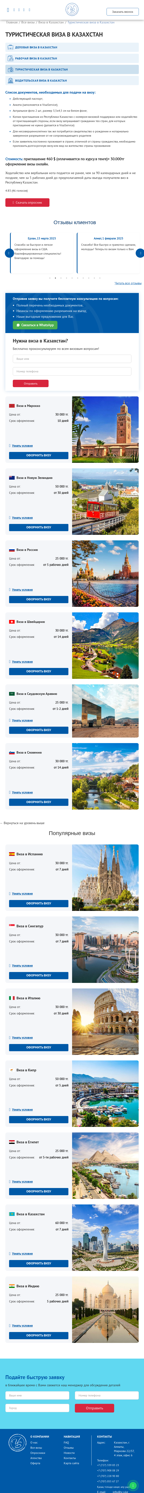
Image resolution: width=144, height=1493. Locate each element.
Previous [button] (9, 253)
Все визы (28, 22)
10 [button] (100, 278)
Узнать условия (22, 446)
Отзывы (69, 1447)
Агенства (36, 1458)
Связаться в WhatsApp (35, 325)
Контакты (70, 1458)
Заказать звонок (122, 11)
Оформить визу (38, 456)
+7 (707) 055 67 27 (108, 1481)
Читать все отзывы (128, 283)
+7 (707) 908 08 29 (108, 1470)
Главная (12, 22)
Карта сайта (71, 1463)
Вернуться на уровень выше (24, 823)
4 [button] (66, 278)
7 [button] (83, 278)
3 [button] (61, 278)
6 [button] (78, 278)
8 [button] (89, 278)
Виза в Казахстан (51, 22)
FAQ (66, 1442)
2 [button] (55, 278)
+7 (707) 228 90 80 (108, 1476)
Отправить (30, 383)
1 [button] (50, 278)
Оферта (35, 1463)
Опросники (37, 1453)
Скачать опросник (27, 202)
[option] (41, 253)
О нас (34, 1442)
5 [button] (72, 278)
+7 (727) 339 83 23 (108, 1465)
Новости (69, 1453)
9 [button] (94, 278)
